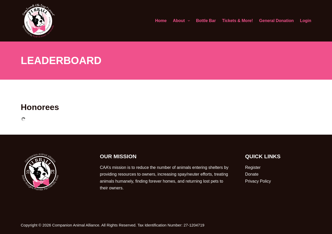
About (182, 21)
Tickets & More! (237, 20)
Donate (252, 174)
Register (253, 167)
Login (305, 20)
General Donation (276, 20)
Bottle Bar (206, 20)
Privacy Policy (258, 181)
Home (161, 20)
